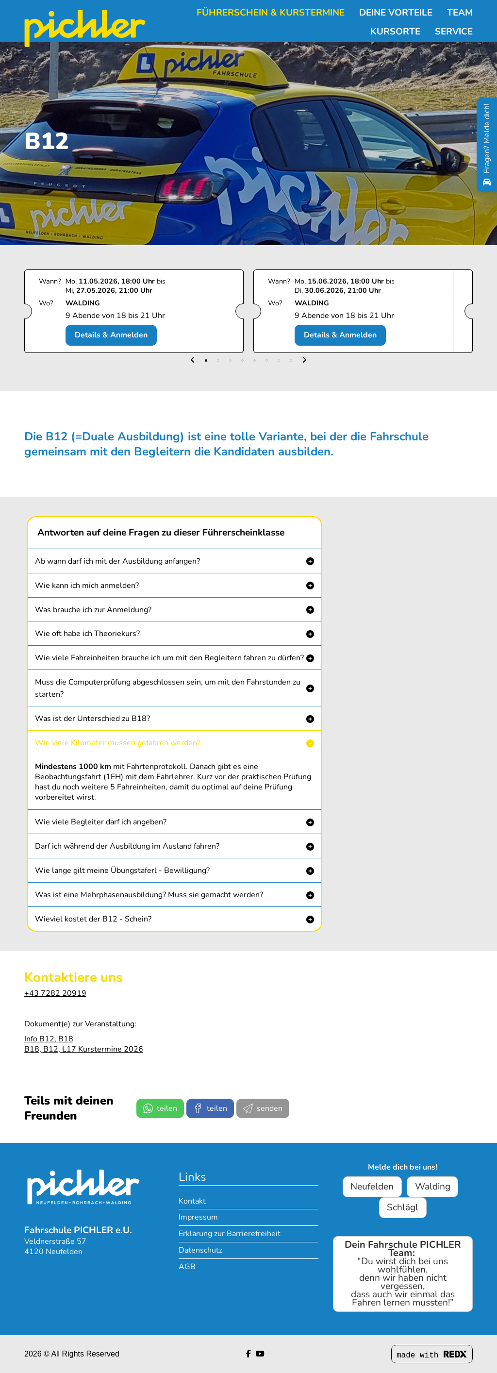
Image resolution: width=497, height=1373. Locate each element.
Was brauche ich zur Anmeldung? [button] (93, 609)
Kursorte (395, 30)
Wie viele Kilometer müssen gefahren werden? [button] (117, 742)
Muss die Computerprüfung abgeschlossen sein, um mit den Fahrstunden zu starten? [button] (167, 688)
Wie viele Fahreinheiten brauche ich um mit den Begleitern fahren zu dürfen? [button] (169, 658)
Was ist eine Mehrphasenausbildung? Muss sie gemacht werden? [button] (149, 894)
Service (454, 30)
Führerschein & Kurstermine (271, 11)
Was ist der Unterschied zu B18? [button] (92, 718)
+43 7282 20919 (55, 993)
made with (432, 1355)
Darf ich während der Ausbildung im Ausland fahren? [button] (127, 846)
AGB (187, 1266)
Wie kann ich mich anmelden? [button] (87, 585)
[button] (192, 360)
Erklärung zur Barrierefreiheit (230, 1233)
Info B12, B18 (48, 1039)
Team (460, 11)
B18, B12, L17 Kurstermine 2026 (83, 1049)
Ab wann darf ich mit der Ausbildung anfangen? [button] (117, 561)
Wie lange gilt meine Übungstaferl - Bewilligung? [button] (122, 870)
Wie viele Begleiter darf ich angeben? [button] (100, 822)
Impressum (198, 1217)
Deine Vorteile (395, 11)
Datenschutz (200, 1250)
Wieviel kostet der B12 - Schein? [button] (93, 919)
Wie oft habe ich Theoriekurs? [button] (87, 633)
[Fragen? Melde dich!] (487, 145)
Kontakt (192, 1201)
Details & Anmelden (111, 335)
